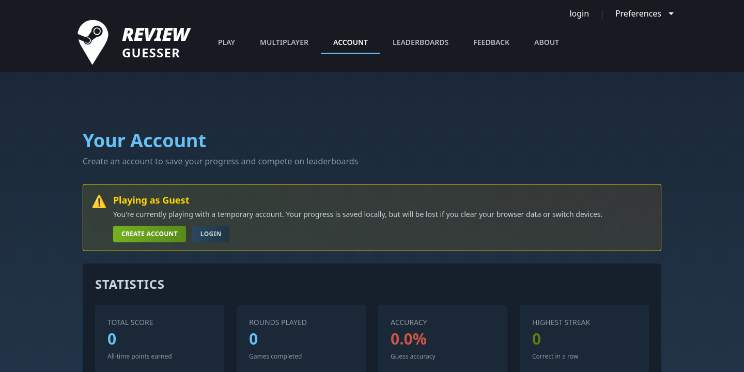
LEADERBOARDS (420, 42)
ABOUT (546, 42)
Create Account (149, 233)
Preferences (638, 13)
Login (211, 233)
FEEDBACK (491, 42)
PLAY (226, 42)
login (579, 13)
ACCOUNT (350, 45)
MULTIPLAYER (284, 42)
